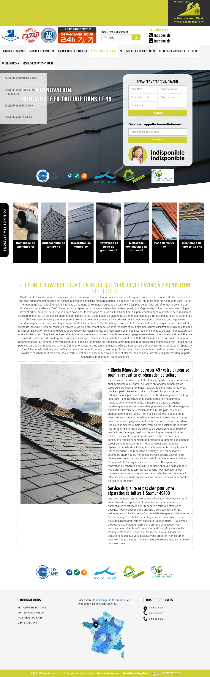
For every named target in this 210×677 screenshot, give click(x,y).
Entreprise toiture (32, 607)
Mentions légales (135, 673)
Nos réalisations (30, 617)
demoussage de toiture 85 (107, 600)
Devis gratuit (27, 622)
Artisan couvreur (31, 612)
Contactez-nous (108, 673)
